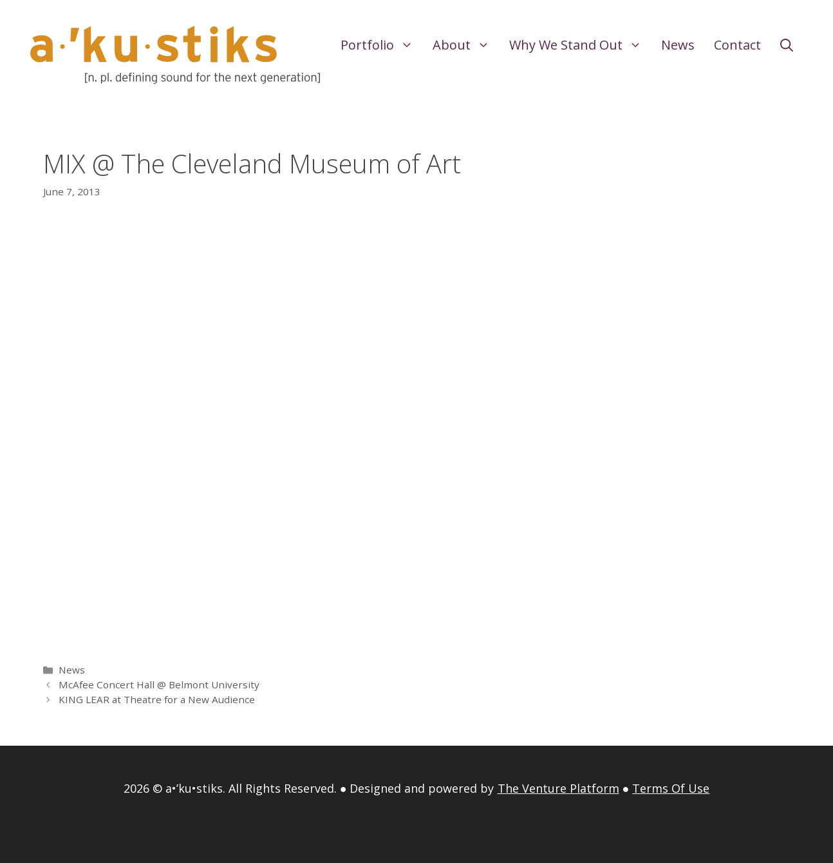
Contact (737, 44)
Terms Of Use (670, 788)
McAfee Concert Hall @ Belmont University (159, 684)
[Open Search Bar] (787, 45)
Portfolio (382, 45)
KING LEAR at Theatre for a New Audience (157, 699)
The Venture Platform (558, 788)
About (466, 45)
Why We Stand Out (580, 45)
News (678, 44)
